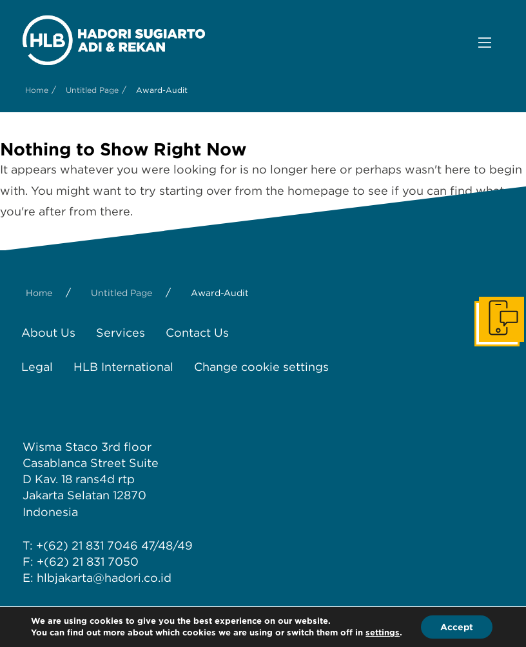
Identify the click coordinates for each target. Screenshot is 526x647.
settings (382, 632)
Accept (456, 627)
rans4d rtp (105, 479)
